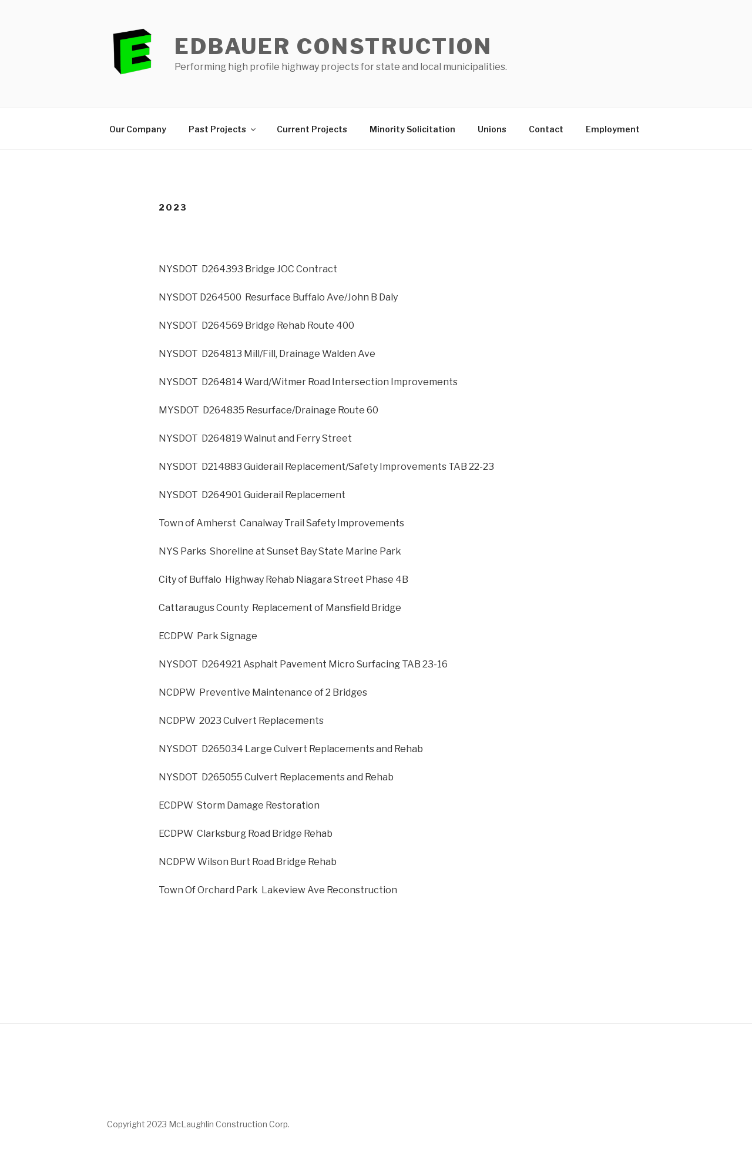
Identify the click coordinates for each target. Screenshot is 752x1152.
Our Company (137, 129)
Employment (613, 129)
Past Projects (223, 129)
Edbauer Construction (333, 46)
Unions (492, 129)
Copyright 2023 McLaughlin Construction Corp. (198, 1124)
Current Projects (312, 129)
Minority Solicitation (412, 129)
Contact (546, 129)
